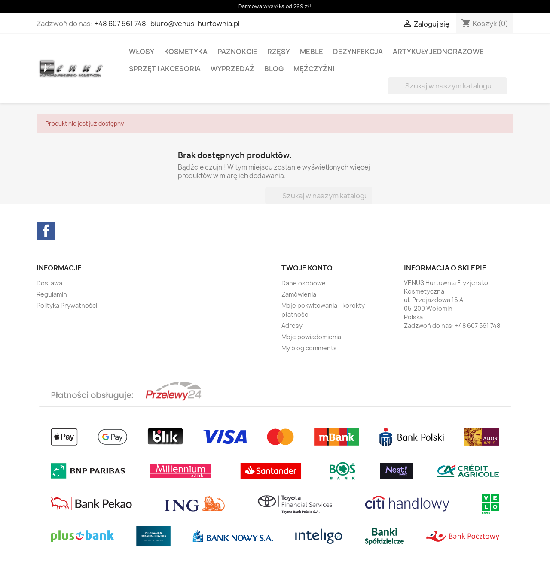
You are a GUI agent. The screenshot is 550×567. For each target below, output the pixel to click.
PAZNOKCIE (237, 51)
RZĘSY (278, 51)
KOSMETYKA (186, 51)
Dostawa (49, 283)
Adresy (291, 325)
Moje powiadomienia (311, 337)
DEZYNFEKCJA (358, 51)
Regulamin (52, 294)
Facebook (46, 231)
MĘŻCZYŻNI (313, 68)
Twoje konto (307, 268)
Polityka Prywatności (67, 305)
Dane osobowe (303, 283)
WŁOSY (141, 51)
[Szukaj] (447, 85)
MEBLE (311, 51)
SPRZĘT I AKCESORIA (165, 68)
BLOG (274, 68)
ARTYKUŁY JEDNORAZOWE (438, 51)
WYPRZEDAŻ (232, 68)
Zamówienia (298, 294)
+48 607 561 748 (120, 23)
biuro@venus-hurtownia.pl (195, 23)
